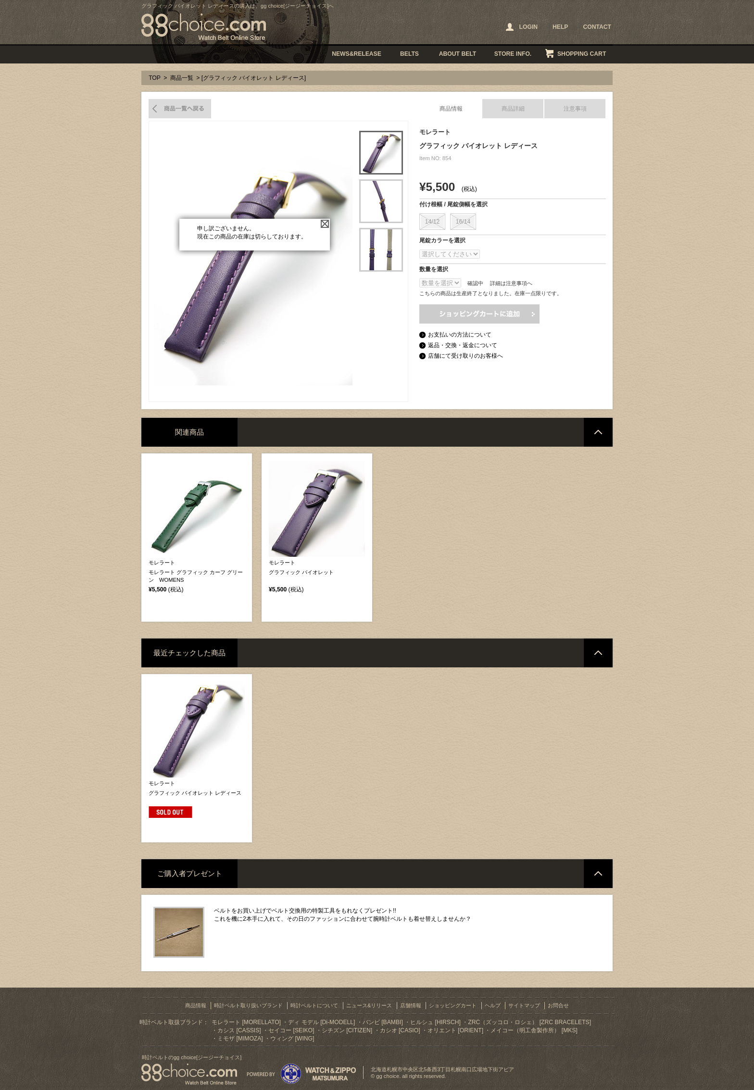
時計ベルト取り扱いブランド (248, 1005)
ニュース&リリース (369, 1005)
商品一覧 (181, 78)
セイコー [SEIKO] (291, 1030)
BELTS (409, 53)
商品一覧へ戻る (180, 108)
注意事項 (575, 108)
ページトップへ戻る (598, 432)
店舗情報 (410, 1005)
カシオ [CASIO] (400, 1030)
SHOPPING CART (581, 53)
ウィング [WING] (292, 1038)
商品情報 (451, 108)
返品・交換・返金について (462, 345)
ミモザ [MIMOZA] (240, 1038)
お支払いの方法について (459, 334)
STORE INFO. (512, 53)
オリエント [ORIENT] (455, 1030)
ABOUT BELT (457, 53)
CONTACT (597, 27)
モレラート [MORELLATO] (246, 1022)
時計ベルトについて (314, 1005)
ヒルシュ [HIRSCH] (435, 1022)
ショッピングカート (453, 1005)
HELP (560, 27)
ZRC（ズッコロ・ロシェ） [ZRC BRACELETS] (529, 1022)
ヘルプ (493, 1005)
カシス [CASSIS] (239, 1030)
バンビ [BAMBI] (383, 1022)
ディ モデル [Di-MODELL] (321, 1022)
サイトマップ (524, 1005)
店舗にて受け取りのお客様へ (465, 355)
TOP (155, 78)
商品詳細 (513, 108)
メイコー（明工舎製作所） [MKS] (533, 1030)
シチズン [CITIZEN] (347, 1030)
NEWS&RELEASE (356, 53)
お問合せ (558, 1005)
